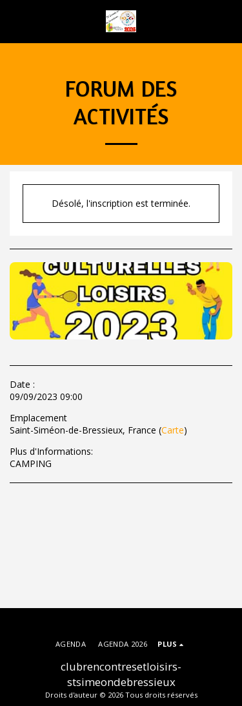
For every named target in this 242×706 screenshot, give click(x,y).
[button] (14, 21)
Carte (172, 430)
